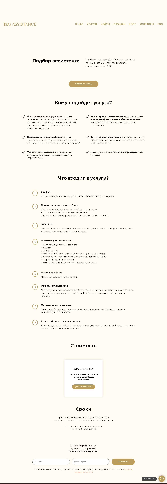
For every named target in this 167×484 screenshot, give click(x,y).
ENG (160, 24)
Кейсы (105, 24)
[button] (83, 84)
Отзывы (119, 24)
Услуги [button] (92, 24)
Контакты (146, 24)
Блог (132, 24)
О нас (79, 24)
